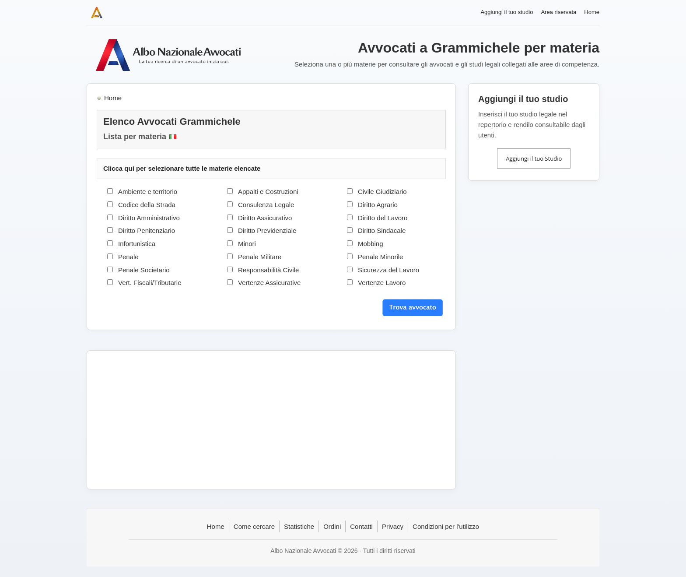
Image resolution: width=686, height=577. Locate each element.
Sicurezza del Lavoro (388, 270)
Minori (247, 243)
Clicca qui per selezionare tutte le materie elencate (181, 168)
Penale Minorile (380, 256)
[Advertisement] (271, 420)
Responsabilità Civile (268, 270)
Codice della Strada (146, 204)
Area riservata (558, 12)
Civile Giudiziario (382, 191)
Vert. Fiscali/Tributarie (150, 282)
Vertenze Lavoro (382, 282)
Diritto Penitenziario (146, 230)
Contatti (361, 526)
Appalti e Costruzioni (268, 191)
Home (591, 12)
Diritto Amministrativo (149, 218)
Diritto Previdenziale (267, 230)
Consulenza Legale (266, 204)
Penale (128, 256)
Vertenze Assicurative (269, 282)
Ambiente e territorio (147, 191)
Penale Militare (259, 256)
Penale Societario (144, 270)
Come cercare (254, 526)
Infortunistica (136, 243)
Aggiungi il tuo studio (506, 12)
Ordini (332, 526)
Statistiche (299, 526)
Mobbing (370, 243)
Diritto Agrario (378, 204)
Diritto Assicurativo (265, 218)
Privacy (392, 526)
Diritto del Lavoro (382, 218)
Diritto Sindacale (382, 230)
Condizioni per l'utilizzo (446, 526)
